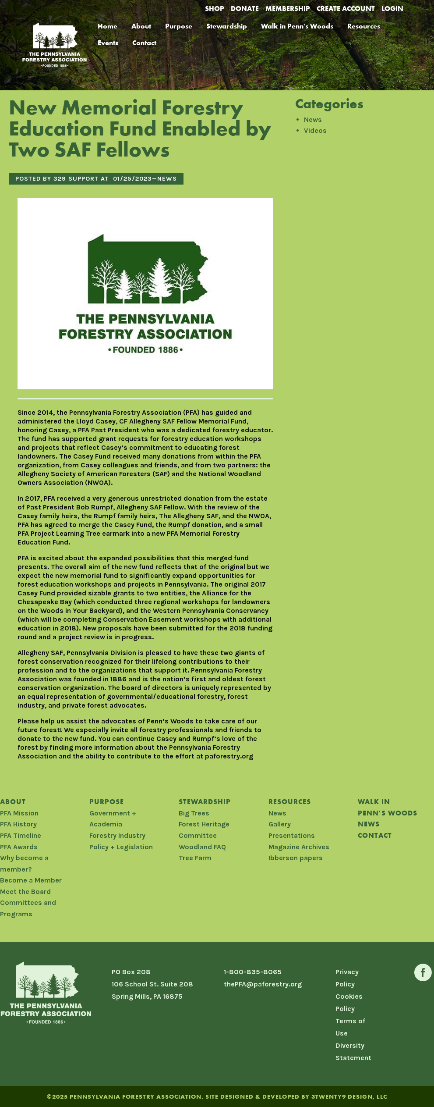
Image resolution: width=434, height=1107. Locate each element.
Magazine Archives (298, 847)
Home (107, 26)
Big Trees (194, 813)
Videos (315, 130)
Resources (363, 26)
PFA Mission (19, 813)
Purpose (178, 26)
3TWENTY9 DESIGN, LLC (349, 1096)
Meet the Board (25, 891)
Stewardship (226, 26)
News (167, 178)
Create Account (346, 8)
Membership (287, 8)
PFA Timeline (20, 835)
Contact (144, 42)
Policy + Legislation (121, 847)
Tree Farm (195, 858)
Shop (214, 8)
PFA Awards (19, 847)
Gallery (279, 824)
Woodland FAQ (202, 847)
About (141, 26)
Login (392, 8)
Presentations (291, 835)
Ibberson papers (295, 858)
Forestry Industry (117, 835)
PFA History (18, 824)
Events (108, 42)
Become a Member (31, 880)
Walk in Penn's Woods (297, 26)
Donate (245, 8)
